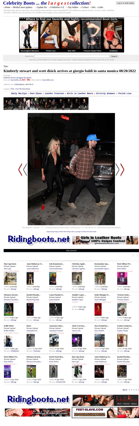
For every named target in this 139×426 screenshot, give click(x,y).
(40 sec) (35, 271)
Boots (29, 326)
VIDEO (29, 271)
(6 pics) (129, 302)
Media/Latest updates (22, 7)
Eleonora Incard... (11, 295)
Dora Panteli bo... (102, 326)
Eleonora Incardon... (11, 300)
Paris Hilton (121, 269)
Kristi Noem (54, 362)
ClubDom (113, 51)
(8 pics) (129, 364)
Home (7, 7)
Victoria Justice (123, 300)
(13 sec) (81, 271)
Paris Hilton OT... (124, 264)
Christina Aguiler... (79, 269)
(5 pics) (16, 271)
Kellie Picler (9, 326)
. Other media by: (36, 80)
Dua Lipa (7, 269)
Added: (7, 286)
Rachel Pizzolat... (33, 295)
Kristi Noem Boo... (56, 357)
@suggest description (24, 78)
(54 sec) (13, 364)
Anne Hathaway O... (35, 264)
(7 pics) (83, 364)
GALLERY (8, 271)
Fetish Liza (50, 51)
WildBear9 (15, 351)
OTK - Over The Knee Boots (20, 89)
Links (100, 7)
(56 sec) (58, 271)
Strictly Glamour (105, 93)
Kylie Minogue (100, 300)
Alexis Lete (76, 331)
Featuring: (7, 75)
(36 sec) (35, 302)
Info (94, 7)
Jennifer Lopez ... (79, 295)
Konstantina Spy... (102, 264)
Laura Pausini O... (56, 295)
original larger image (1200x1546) (56, 231)
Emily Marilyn (19, 93)
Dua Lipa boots (10, 264)
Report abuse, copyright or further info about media (81, 231)
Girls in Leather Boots (80, 93)
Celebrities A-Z (57, 7)
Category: (7, 89)
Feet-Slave (36, 93)
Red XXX (71, 51)
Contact (85, 7)
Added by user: (9, 84)
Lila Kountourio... (56, 264)
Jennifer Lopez (77, 300)
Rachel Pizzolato (33, 300)
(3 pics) (61, 333)
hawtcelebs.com (16, 80)
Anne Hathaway (33, 269)
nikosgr (13, 289)
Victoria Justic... (123, 295)
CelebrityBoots (19, 84)
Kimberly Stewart (10, 78)
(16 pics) (106, 364)
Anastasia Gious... (56, 326)
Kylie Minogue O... (102, 295)
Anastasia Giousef (56, 331)
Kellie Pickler (9, 331)
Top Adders (73, 7)
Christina (36, 351)
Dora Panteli (99, 331)
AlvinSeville (60, 382)
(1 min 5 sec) (105, 302)
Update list (42, 7)
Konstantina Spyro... (102, 269)
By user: (7, 289)
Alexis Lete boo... (79, 326)
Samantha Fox (32, 331)
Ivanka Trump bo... (125, 326)
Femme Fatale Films (92, 51)
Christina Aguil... (79, 264)
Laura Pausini (54, 300)
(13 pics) (129, 271)
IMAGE (98, 271)
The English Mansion (30, 51)
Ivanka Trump (122, 331)
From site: (7, 80)
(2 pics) (16, 333)
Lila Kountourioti (55, 269)
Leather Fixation (54, 93)
